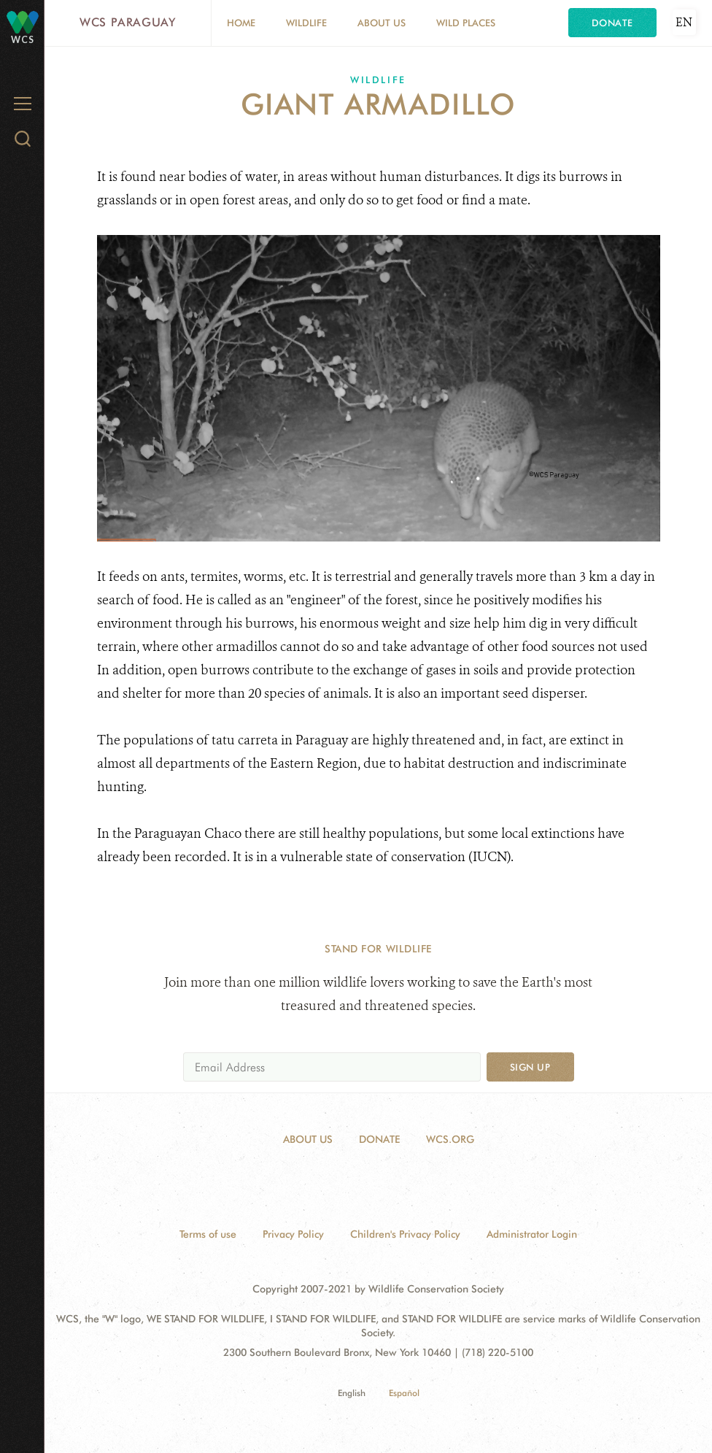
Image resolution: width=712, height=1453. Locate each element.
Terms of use (207, 1234)
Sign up (530, 1067)
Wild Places (465, 22)
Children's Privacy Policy (405, 1234)
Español (404, 1392)
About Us (381, 22)
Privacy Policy (293, 1234)
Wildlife (306, 22)
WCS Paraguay (128, 22)
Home (241, 22)
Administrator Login (532, 1234)
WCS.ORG (450, 1139)
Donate (612, 22)
